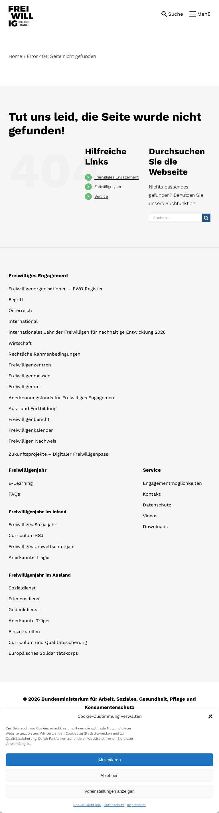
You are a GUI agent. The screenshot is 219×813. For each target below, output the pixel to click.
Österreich (20, 310)
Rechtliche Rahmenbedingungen (44, 354)
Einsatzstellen (24, 631)
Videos (150, 515)
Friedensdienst (25, 598)
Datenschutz (114, 805)
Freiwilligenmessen (29, 375)
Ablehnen (109, 775)
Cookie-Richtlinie (87, 805)
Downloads (155, 526)
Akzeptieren (109, 759)
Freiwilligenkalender (31, 430)
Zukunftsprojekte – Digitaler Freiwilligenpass (58, 454)
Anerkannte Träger (29, 557)
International (23, 321)
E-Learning (21, 483)
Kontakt (152, 494)
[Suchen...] (175, 218)
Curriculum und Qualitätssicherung (48, 642)
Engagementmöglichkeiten (172, 483)
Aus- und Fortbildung (32, 408)
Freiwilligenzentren (30, 365)
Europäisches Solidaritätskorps (43, 653)
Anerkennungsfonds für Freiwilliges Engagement (62, 397)
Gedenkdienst (24, 609)
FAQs (14, 494)
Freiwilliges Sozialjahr (32, 524)
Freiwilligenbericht (29, 419)
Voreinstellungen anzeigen (109, 791)
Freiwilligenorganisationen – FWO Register (56, 288)
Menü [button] (203, 14)
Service (101, 196)
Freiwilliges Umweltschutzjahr (42, 546)
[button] (210, 716)
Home (15, 56)
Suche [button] (175, 14)
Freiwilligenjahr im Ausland (40, 575)
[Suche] (206, 218)
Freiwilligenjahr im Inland (37, 511)
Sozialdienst (22, 588)
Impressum (136, 805)
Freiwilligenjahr (107, 186)
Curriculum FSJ (26, 535)
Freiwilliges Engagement (116, 177)
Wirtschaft (20, 343)
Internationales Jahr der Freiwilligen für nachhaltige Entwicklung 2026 (87, 332)
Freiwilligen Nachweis (32, 441)
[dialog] (109, 761)
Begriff (16, 299)
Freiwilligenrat (24, 386)
